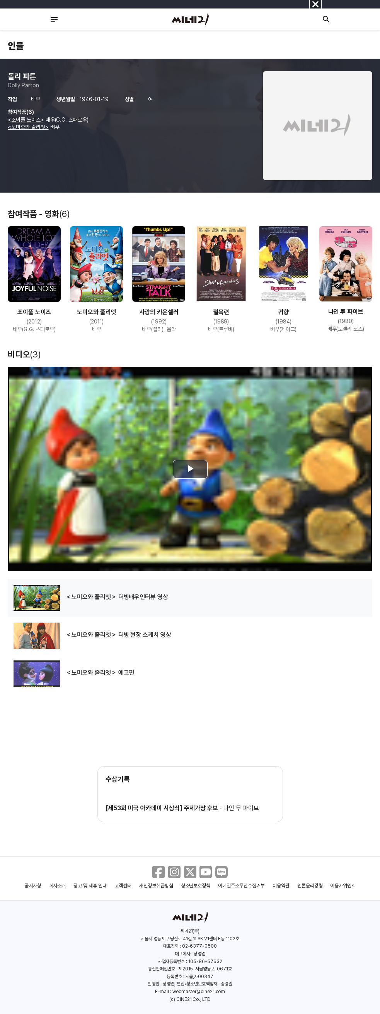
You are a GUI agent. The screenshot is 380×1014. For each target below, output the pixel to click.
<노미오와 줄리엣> (28, 127)
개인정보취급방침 (156, 886)
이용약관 (281, 886)
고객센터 (122, 886)
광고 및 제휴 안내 (90, 886)
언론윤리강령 (310, 886)
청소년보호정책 (196, 886)
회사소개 (57, 886)
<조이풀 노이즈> (26, 120)
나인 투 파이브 (241, 808)
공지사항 (32, 886)
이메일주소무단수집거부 (241, 886)
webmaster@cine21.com (198, 991)
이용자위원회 (343, 886)
